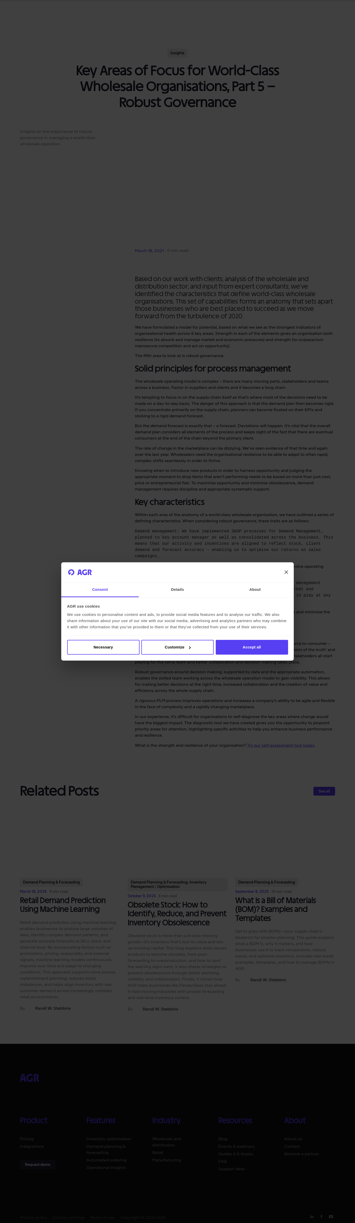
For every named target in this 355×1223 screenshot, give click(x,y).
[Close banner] (286, 572)
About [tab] (255, 589)
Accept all (252, 647)
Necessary (103, 647)
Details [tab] (177, 589)
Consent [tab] (100, 589)
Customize (178, 647)
